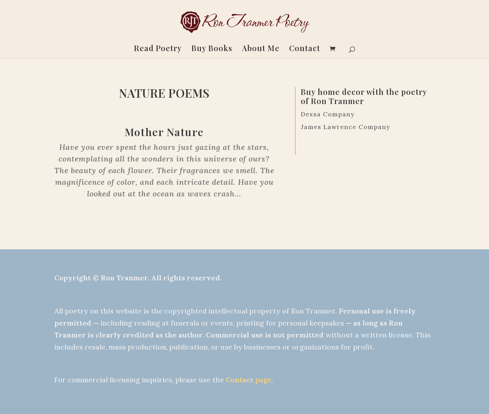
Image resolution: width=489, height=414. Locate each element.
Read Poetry (158, 49)
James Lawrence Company (345, 127)
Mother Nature (164, 132)
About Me (261, 49)
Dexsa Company (328, 114)
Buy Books (211, 49)
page (248, 379)
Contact (304, 49)
